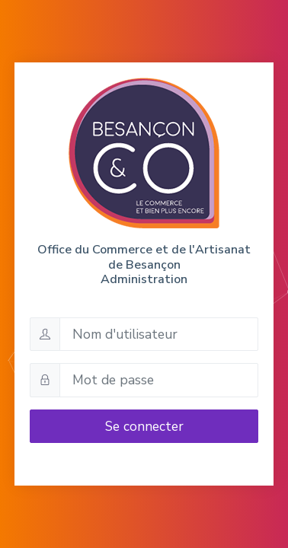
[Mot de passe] (158, 380)
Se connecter (144, 426)
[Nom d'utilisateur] (158, 334)
